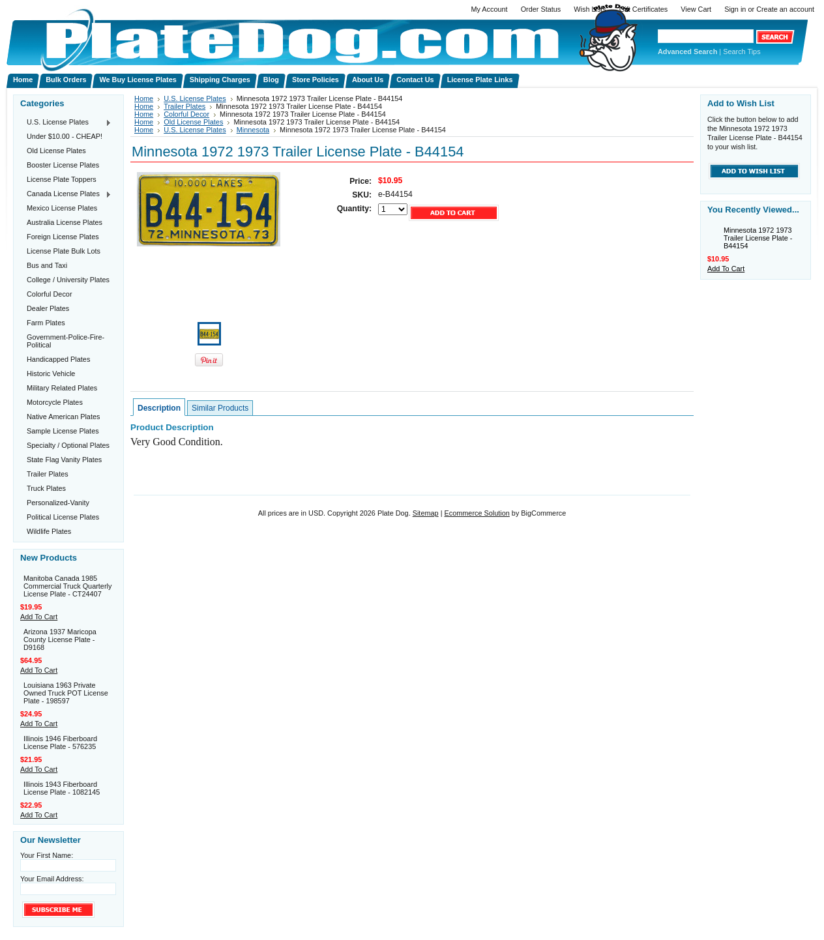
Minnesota (253, 130)
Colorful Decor (49, 294)
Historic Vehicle (51, 373)
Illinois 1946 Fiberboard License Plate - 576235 (60, 742)
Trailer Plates (47, 474)
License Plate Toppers (61, 179)
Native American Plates (63, 416)
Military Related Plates (62, 388)
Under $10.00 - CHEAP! (64, 136)
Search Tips (741, 51)
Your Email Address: (52, 879)
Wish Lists (590, 9)
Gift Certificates (643, 9)
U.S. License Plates (65, 122)
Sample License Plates (63, 431)
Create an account (785, 9)
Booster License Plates (63, 165)
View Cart (696, 9)
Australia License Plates (64, 222)
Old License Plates (56, 150)
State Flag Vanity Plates (64, 459)
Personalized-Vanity (58, 503)
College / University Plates (68, 280)
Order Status (541, 9)
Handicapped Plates (58, 359)
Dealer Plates (48, 308)
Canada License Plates (65, 194)
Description (159, 408)
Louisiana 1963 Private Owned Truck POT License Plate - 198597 (65, 693)
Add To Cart (38, 617)
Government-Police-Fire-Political (65, 341)
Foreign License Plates (63, 237)
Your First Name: (46, 855)
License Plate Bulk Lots (63, 251)
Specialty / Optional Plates (68, 445)
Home (143, 98)
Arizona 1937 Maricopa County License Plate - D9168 (59, 639)
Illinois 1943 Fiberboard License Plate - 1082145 (61, 788)
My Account (489, 9)
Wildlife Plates (49, 531)
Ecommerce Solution (476, 513)
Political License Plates (63, 517)
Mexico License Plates (62, 208)
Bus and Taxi (47, 265)
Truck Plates (46, 488)
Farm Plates (46, 323)
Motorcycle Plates (55, 402)
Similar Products (220, 408)
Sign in (735, 9)
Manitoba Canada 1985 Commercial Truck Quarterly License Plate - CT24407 (67, 586)
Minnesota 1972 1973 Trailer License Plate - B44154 (758, 238)
